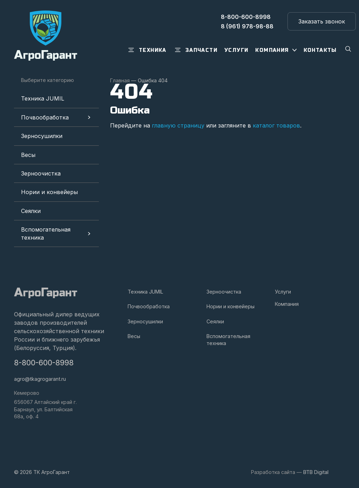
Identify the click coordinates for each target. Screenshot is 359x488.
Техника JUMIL (42, 98)
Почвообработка (45, 117)
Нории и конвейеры (49, 191)
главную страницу (178, 125)
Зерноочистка (41, 173)
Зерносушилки (41, 135)
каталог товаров (276, 125)
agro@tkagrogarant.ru (40, 379)
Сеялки (31, 210)
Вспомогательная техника (45, 233)
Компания (287, 304)
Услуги (283, 292)
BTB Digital (315, 472)
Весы (28, 154)
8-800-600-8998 (44, 362)
